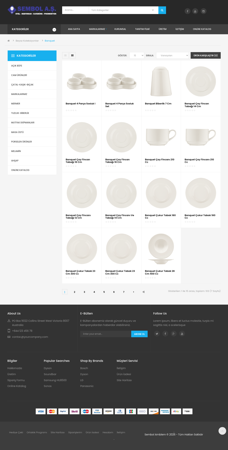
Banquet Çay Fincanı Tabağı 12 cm (78, 217)
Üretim (11, 374)
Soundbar (50, 374)
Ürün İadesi (124, 374)
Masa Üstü (17, 132)
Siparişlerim (75, 432)
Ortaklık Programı (37, 432)
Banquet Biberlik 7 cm (158, 103)
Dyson (48, 368)
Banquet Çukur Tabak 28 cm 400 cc (160, 272)
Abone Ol (139, 334)
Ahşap (15, 160)
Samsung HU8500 (55, 380)
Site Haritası (124, 380)
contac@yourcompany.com (30, 337)
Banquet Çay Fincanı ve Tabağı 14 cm (119, 217)
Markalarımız (19, 94)
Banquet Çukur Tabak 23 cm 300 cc (80, 272)
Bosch (84, 368)
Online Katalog (16, 386)
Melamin (16, 151)
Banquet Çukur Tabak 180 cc (160, 217)
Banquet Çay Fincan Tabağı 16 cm (78, 161)
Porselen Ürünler (21, 141)
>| (144, 292)
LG (81, 380)
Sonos (48, 386)
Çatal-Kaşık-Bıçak (22, 84)
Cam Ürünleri (19, 75)
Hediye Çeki (16, 432)
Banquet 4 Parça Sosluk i (81, 103)
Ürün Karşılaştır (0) (206, 55)
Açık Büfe (16, 65)
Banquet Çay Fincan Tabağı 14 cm (197, 105)
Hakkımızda (14, 368)
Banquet (50, 40)
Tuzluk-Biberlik (20, 113)
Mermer (15, 103)
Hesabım (108, 432)
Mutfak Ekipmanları (22, 122)
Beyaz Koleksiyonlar (27, 40)
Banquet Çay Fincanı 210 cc (159, 161)
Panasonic (87, 386)
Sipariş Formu (16, 380)
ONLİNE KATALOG (20, 170)
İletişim (121, 368)
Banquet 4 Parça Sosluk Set (119, 105)
